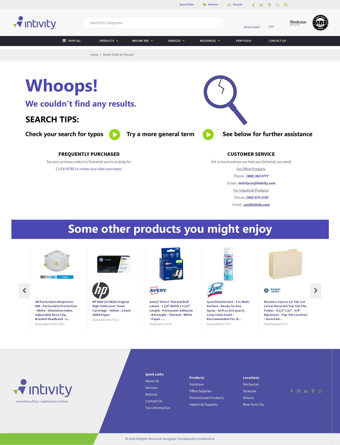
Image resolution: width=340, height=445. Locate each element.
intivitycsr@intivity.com (256, 183)
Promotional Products (206, 397)
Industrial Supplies (203, 404)
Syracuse (249, 391)
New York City (253, 404)
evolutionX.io (206, 439)
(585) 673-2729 (257, 197)
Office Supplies (200, 391)
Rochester (251, 384)
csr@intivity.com (256, 204)
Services (174, 41)
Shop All (74, 41)
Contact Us (153, 401)
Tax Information (157, 407)
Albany (248, 397)
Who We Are (140, 41)
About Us (152, 381)
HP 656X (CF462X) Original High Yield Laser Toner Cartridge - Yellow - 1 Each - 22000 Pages (112, 308)
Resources (208, 41)
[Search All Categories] (153, 23)
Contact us (277, 41)
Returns (151, 394)
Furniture (196, 384)
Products (106, 41)
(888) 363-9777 (257, 176)
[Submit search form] (217, 22)
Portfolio (243, 41)
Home (94, 55)
